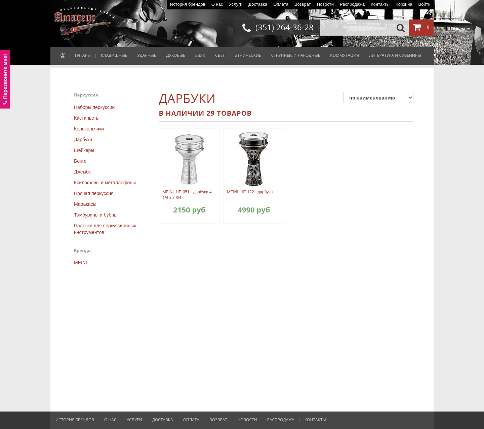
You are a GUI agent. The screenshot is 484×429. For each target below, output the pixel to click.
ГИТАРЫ (83, 55)
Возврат (302, 4)
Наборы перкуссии (94, 107)
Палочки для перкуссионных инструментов (105, 229)
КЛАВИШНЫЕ (114, 55)
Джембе (82, 171)
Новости (325, 4)
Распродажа (352, 4)
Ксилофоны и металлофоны (105, 182)
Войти (424, 4)
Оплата (280, 4)
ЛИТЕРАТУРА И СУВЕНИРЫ (395, 55)
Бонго (80, 161)
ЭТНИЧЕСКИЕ (248, 55)
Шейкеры (84, 150)
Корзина (404, 4)
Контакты (380, 4)
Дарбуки (83, 139)
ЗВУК (200, 55)
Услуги (235, 4)
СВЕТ (220, 55)
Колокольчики (89, 128)
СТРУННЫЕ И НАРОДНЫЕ (295, 55)
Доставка (257, 4)
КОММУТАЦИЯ (344, 55)
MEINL (81, 262)
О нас (217, 4)
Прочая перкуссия (94, 193)
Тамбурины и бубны (95, 215)
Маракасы (85, 204)
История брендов (187, 4)
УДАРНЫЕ (146, 55)
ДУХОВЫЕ (175, 55)
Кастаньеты (86, 118)
